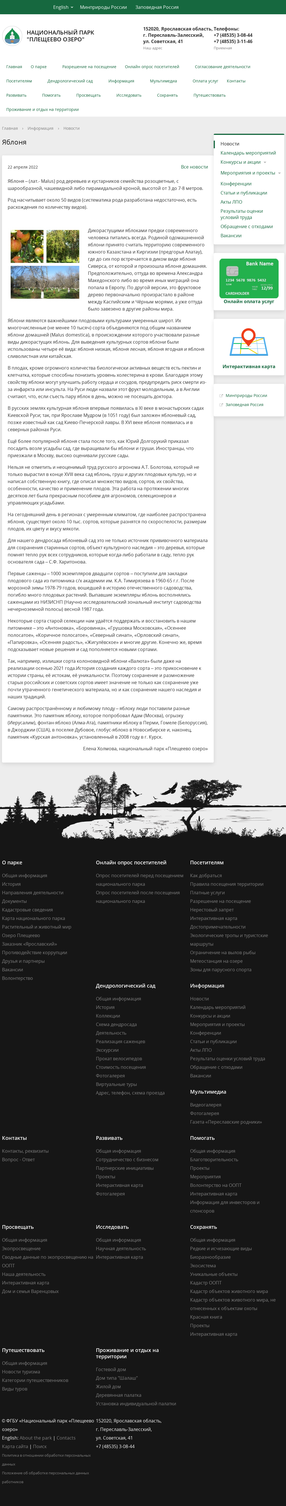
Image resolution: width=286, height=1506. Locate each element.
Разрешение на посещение (89, 66)
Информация (121, 81)
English (61, 7)
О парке (39, 66)
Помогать (51, 95)
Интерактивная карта (213, 918)
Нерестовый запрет (212, 910)
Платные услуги (207, 892)
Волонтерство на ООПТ (216, 1185)
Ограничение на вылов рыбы (223, 952)
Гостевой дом (111, 1369)
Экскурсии (107, 1050)
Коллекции (108, 1016)
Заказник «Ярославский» (29, 944)
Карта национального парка (33, 918)
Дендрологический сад (70, 81)
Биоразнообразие (210, 1257)
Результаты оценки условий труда (242, 214)
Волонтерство (17, 978)
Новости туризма (21, 1372)
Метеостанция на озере (216, 961)
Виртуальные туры (116, 1084)
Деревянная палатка (118, 1395)
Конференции (236, 184)
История (11, 884)
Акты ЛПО (231, 202)
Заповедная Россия (157, 7)
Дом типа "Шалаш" (117, 1378)
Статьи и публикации (244, 193)
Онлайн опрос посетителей (152, 66)
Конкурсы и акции (241, 162)
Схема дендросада (116, 1024)
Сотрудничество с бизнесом (127, 1159)
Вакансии (231, 235)
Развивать (16, 95)
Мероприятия (205, 1176)
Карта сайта (15, 1446)
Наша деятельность (24, 1274)
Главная (14, 66)
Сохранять (167, 95)
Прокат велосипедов (119, 1058)
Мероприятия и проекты (248, 173)
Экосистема (203, 1265)
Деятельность (111, 1033)
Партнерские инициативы (125, 1168)
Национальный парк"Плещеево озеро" (48, 36)
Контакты (236, 81)
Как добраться (206, 875)
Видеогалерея (205, 1105)
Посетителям (19, 81)
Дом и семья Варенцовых (30, 1291)
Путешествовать (210, 95)
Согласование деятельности (222, 66)
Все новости (191, 167)
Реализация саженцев (120, 1041)
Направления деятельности (32, 892)
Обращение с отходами (247, 226)
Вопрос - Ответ (18, 1159)
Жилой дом (108, 1386)
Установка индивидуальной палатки (136, 1403)
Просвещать (88, 95)
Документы (14, 901)
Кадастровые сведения (27, 910)
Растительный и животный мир (36, 927)
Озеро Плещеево (21, 935)
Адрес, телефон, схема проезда (130, 1093)
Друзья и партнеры (23, 961)
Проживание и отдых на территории (42, 109)
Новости (71, 128)
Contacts (66, 1438)
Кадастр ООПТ (206, 1283)
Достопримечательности (218, 927)
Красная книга (206, 1317)
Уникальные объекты (214, 1274)
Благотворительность (214, 1159)
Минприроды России (103, 7)
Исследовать (128, 95)
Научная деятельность (121, 1248)
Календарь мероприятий (248, 153)
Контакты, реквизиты (25, 1151)
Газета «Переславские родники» (226, 1122)
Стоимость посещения (121, 1067)
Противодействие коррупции (34, 952)
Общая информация (24, 875)
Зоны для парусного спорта (221, 969)
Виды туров (14, 1389)
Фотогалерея (110, 1076)
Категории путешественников (35, 1380)
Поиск (40, 1446)
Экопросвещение (21, 1248)
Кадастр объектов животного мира (229, 1291)
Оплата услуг (205, 81)
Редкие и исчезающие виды (221, 1248)
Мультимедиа (163, 81)
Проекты (105, 1176)
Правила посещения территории (227, 884)
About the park (36, 1438)
